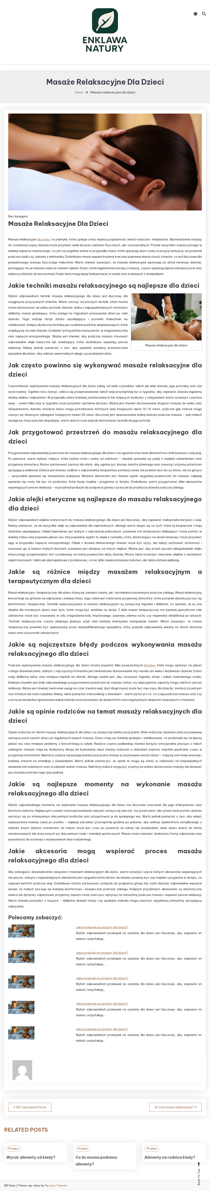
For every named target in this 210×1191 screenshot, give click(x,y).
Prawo (14, 1157)
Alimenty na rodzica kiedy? (169, 1165)
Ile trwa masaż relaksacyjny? (174, 1107)
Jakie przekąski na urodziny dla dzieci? (102, 927)
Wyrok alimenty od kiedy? (30, 1165)
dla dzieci (44, 239)
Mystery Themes (56, 1185)
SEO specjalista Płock (31, 1107)
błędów (149, 665)
